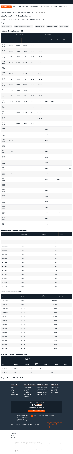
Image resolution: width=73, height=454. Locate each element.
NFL (15, 6)
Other (66, 6)
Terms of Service (27, 424)
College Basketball (44, 6)
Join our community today (36, 410)
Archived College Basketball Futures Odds (23, 12)
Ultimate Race (55, 391)
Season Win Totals (64, 26)
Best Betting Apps (42, 394)
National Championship (6, 26)
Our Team (13, 391)
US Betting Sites (42, 387)
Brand (12, 392)
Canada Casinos (42, 392)
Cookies (36, 424)
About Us (14, 384)
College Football (34, 6)
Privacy (18, 424)
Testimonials (14, 394)
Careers (13, 389)
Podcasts (26, 392)
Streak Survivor (55, 387)
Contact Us (14, 387)
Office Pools (54, 392)
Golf (51, 6)
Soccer (61, 6)
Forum (19, 426)
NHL (27, 6)
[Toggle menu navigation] (71, 2)
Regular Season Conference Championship (23, 26)
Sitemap (13, 426)
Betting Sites (42, 384)
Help (12, 424)
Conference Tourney (39, 26)
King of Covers (55, 389)
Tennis (55, 6)
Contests (54, 384)
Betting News (28, 391)
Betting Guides (30, 384)
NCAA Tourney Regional (52, 26)
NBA (20, 6)
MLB (23, 6)
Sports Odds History (6, 12)
